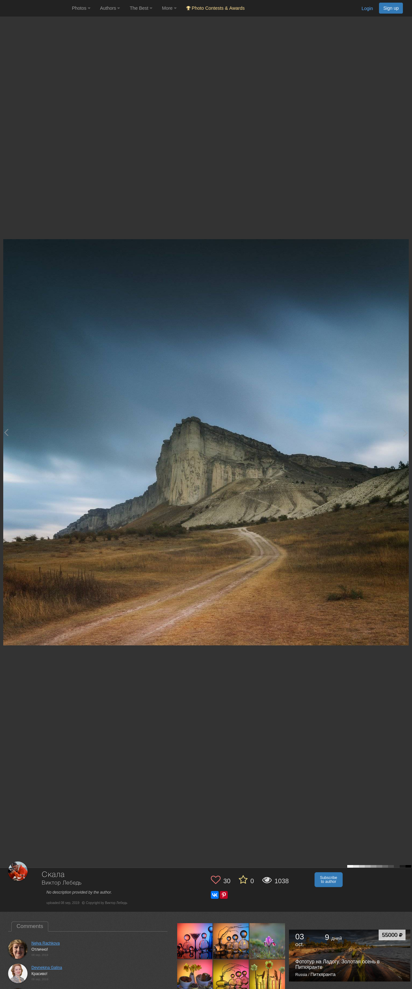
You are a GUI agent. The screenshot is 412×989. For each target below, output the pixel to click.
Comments (30, 926)
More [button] (169, 8)
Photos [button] (81, 8)
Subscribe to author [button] (328, 879)
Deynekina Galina (46, 967)
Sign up (391, 8)
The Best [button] (141, 8)
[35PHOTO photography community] (35, 8)
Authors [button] (110, 8)
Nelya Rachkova (45, 943)
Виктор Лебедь (62, 883)
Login (367, 8)
